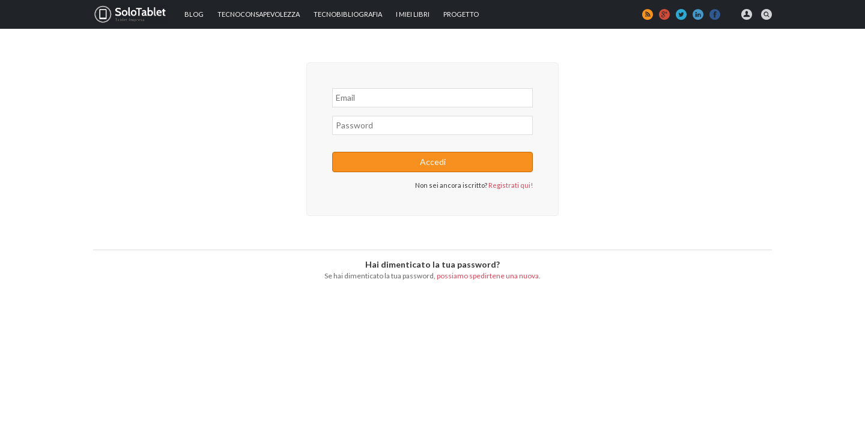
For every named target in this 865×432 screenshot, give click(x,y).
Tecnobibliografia (348, 14)
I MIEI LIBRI (412, 14)
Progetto (461, 14)
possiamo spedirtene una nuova (488, 275)
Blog (194, 14)
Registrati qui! (510, 185)
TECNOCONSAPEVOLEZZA (258, 14)
